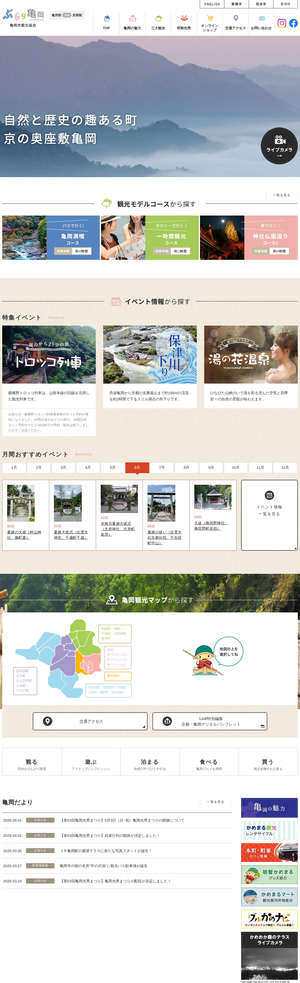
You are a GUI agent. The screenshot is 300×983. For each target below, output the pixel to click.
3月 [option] (63, 467)
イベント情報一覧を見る (269, 510)
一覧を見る (282, 195)
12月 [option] (285, 467)
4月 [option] (88, 467)
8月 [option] (186, 467)
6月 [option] (137, 467)
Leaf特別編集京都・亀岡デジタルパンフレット (211, 721)
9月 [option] (211, 467)
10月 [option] (236, 467)
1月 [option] (14, 467)
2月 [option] (39, 467)
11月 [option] (261, 467)
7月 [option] (162, 467)
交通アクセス (91, 721)
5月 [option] (113, 467)
